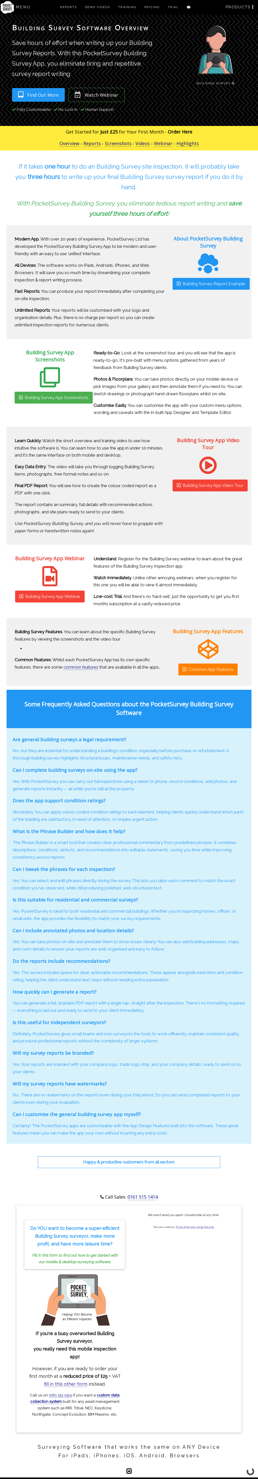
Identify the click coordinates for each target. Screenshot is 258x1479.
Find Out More (38, 94)
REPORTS (68, 7)
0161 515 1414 (142, 1197)
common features (80, 667)
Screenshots (118, 143)
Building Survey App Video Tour (210, 485)
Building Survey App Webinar (49, 596)
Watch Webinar (96, 94)
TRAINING (127, 7)
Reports (92, 143)
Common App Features (208, 669)
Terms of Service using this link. (194, 1227)
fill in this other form (65, 1384)
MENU (23, 7)
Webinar (163, 143)
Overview (69, 143)
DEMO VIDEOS (97, 7)
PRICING (152, 7)
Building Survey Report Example (211, 283)
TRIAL (173, 7)
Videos (143, 143)
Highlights (187, 143)
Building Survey (216, 82)
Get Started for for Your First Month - (129, 132)
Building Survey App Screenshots (53, 397)
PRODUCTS (240, 7)
